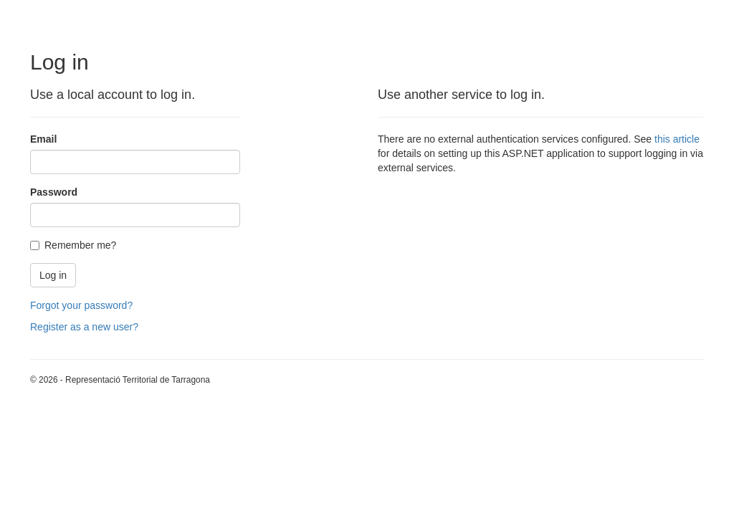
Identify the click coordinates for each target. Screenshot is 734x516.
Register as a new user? (84, 327)
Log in (53, 275)
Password (53, 192)
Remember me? (73, 245)
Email (43, 139)
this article (677, 139)
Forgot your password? (81, 305)
